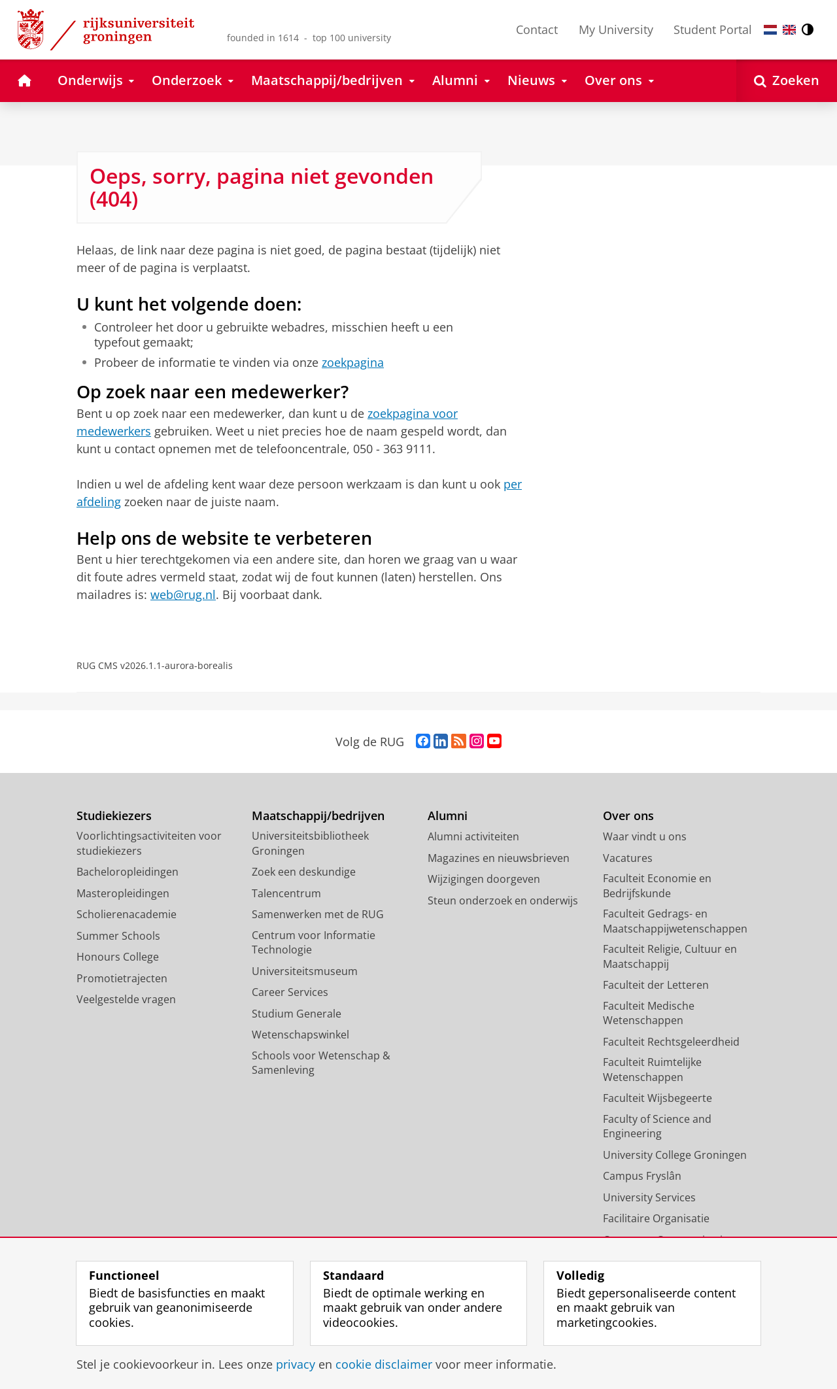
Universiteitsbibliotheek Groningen (310, 843)
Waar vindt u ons (645, 836)
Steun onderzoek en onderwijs (503, 900)
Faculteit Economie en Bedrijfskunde (657, 885)
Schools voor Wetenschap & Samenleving (321, 1063)
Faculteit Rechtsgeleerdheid (671, 1042)
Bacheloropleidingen (128, 872)
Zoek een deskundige (304, 872)
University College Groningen (675, 1155)
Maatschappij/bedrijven (318, 815)
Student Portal (713, 29)
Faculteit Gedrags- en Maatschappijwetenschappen (675, 921)
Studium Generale (296, 1013)
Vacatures (628, 858)
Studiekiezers (114, 815)
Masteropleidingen (123, 893)
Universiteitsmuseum (305, 971)
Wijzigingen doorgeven (484, 879)
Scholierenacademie (127, 914)
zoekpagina (353, 362)
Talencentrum (286, 893)
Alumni (448, 815)
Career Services (290, 992)
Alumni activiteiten (473, 836)
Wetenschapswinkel (300, 1034)
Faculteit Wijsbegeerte (657, 1098)
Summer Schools (118, 936)
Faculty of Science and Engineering (657, 1126)
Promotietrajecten (122, 978)
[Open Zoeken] (786, 81)
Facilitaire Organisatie (656, 1218)
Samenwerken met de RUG (318, 914)
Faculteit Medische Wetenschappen (648, 1013)
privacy (295, 1364)
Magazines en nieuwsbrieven (499, 858)
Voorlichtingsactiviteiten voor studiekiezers (149, 843)
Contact (537, 29)
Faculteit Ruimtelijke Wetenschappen (652, 1069)
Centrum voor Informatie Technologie (313, 942)
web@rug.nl (183, 594)
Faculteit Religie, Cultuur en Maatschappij (670, 956)
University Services (649, 1197)
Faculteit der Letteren (656, 985)
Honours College (118, 957)
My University (616, 29)
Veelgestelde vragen (126, 999)
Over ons (628, 815)
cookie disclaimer (383, 1364)
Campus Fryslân (642, 1176)
